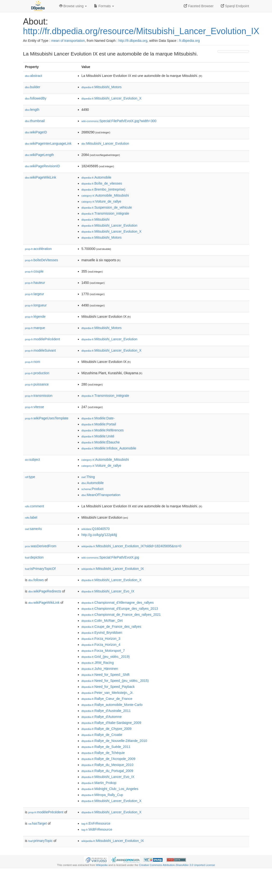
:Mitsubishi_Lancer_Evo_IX (108, 591)
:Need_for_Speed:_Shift (106, 675)
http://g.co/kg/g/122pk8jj (99, 535)
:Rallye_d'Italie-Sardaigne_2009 (111, 723)
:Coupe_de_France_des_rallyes (111, 626)
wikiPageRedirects (44, 591)
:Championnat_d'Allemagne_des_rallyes (118, 602)
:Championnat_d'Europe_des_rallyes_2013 (120, 608)
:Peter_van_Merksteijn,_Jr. (107, 693)
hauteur (35, 283)
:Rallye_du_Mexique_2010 (107, 765)
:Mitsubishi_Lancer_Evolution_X (112, 98)
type (30, 477)
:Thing (88, 477)
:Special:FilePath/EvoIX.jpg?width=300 (119, 121)
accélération (38, 249)
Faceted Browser (199, 6)
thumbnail (35, 121)
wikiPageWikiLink (40, 177)
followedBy (35, 98)
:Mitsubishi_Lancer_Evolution (105, 143)
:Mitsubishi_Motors (102, 87)
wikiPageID (36, 132)
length (32, 110)
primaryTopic (40, 841)
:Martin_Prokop (99, 783)
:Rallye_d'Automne (102, 717)
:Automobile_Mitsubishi (105, 195)
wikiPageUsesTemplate (47, 418)
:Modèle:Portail (99, 424)
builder (32, 87)
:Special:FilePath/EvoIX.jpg (110, 557)
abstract (33, 76)
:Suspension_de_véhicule (107, 207)
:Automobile (96, 177)
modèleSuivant (40, 350)
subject (32, 459)
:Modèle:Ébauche (101, 442)
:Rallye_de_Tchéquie (103, 753)
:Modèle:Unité (98, 436)
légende (35, 316)
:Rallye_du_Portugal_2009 (107, 771)
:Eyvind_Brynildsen (102, 633)
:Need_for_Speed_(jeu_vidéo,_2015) (115, 681)
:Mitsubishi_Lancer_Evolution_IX (113, 569)
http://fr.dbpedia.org (132, 41)
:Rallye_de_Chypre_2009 (107, 729)
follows (36, 580)
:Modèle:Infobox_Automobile (109, 448)
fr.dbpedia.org (189, 41)
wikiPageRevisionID (42, 166)
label (31, 517)
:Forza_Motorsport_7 (103, 651)
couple (34, 271)
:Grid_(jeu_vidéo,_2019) (106, 657)
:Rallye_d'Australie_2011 (106, 711)
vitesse (34, 407)
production (37, 373)
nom (32, 362)
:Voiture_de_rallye (101, 201)
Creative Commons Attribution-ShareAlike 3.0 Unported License (177, 865)
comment (34, 506)
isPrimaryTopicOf (40, 569)
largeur (34, 294)
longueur (36, 305)
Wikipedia (102, 865)
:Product (92, 489)
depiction (34, 557)
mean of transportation (68, 41)
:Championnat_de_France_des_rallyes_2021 (121, 614)
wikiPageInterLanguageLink (48, 143)
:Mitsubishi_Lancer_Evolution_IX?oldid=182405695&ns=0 (131, 546)
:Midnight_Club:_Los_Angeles (110, 789)
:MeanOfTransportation (101, 495)
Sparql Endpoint (235, 6)
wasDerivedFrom (41, 546)
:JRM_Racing (98, 663)
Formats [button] (104, 6)
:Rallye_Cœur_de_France (107, 699)
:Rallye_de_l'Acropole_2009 (108, 759)
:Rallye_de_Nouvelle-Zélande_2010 (114, 741)
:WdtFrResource (97, 829)
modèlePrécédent (42, 339)
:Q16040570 (96, 529)
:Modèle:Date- (98, 418)
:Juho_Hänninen (100, 669)
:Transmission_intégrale (105, 213)
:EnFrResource (96, 823)
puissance (37, 384)
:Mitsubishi (96, 219)
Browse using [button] (73, 6)
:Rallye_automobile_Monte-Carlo (112, 705)
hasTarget (37, 823)
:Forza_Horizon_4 (101, 645)
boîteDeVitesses (41, 260)
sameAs (33, 529)
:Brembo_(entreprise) (104, 189)
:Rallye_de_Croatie (102, 735)
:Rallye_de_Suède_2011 (106, 747)
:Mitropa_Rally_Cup (102, 795)
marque (35, 328)
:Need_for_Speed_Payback (108, 687)
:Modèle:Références (103, 430)
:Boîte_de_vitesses (102, 183)
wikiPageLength (39, 155)
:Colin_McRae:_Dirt (102, 620)
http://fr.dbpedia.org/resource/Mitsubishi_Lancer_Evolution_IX (141, 31)
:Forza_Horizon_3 (101, 639)
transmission (39, 396)
